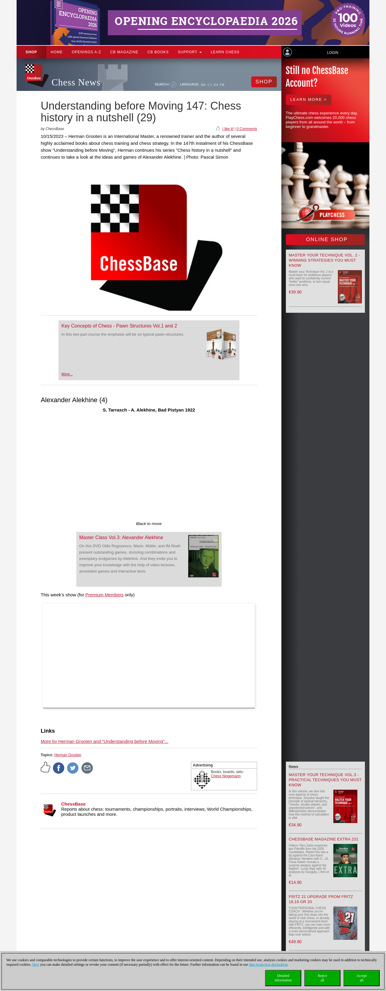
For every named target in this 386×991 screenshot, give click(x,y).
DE (203, 84)
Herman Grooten (67, 755)
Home (57, 52)
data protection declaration (268, 964)
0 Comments (246, 129)
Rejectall (322, 978)
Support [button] (190, 52)
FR (222, 84)
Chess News (76, 82)
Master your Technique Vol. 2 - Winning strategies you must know (324, 260)
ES (216, 84)
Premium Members (104, 594)
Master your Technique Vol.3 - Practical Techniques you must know (325, 779)
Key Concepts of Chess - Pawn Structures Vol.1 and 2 (119, 325)
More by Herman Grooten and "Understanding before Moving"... (104, 741)
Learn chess (225, 52)
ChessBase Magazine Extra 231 (324, 839)
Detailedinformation (283, 978)
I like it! (227, 129)
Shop (31, 52)
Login (332, 53)
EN (210, 84)
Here (35, 964)
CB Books (158, 52)
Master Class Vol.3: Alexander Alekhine (121, 537)
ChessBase (73, 803)
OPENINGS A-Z (86, 52)
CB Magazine (124, 52)
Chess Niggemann (226, 776)
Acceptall (361, 978)
